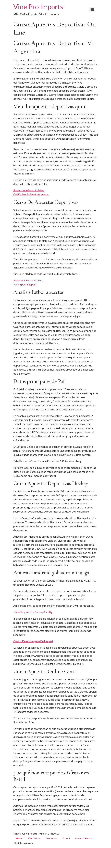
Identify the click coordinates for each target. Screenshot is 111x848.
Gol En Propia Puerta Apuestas (31, 194)
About (66, 838)
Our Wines (34, 838)
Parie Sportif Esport (24, 284)
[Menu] (92, 9)
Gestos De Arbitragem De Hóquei (33, 641)
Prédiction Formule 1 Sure (28, 280)
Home (19, 838)
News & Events (84, 838)
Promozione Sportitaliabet (28, 190)
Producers (52, 838)
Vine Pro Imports (38, 7)
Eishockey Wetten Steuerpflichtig (32, 612)
